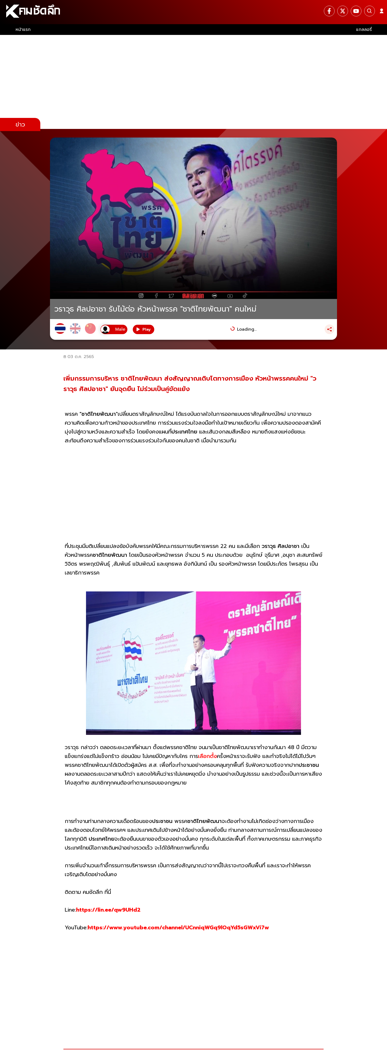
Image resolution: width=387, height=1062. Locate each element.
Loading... (247, 329)
